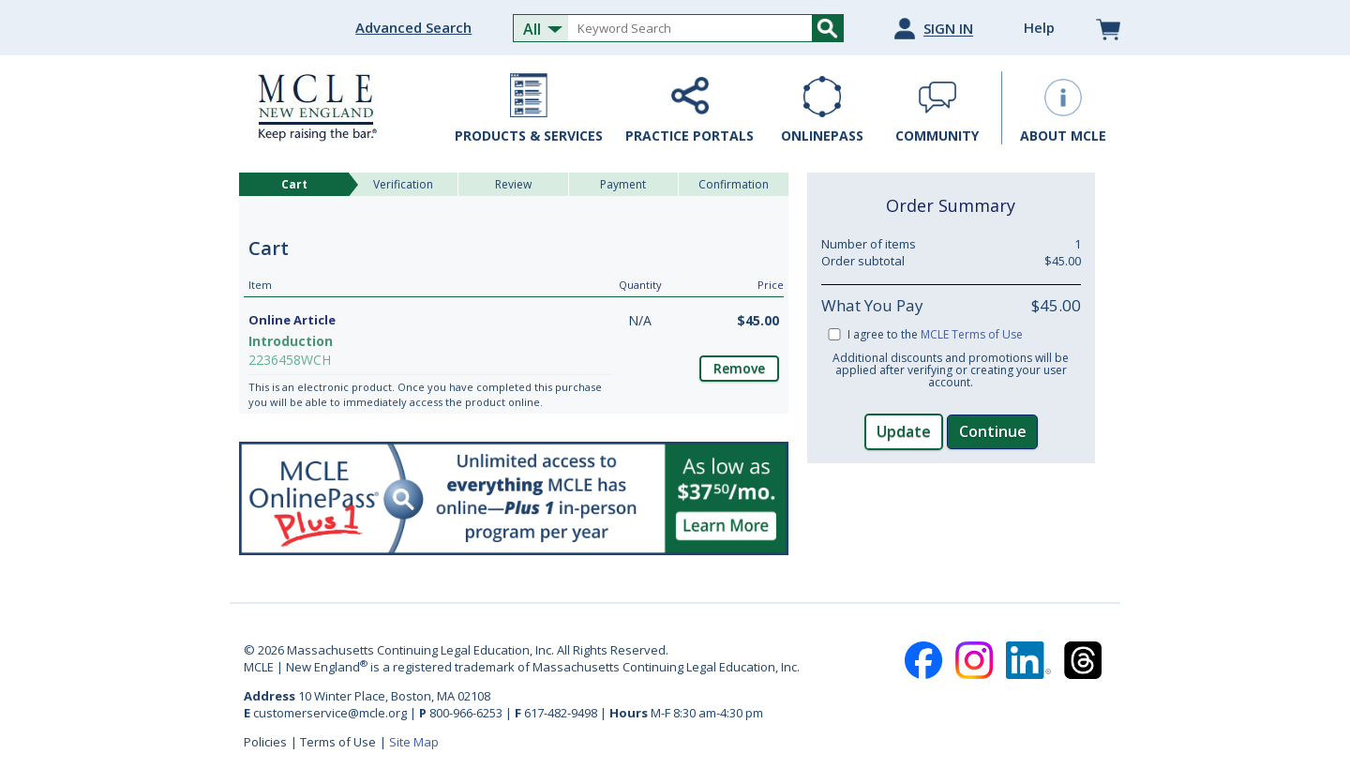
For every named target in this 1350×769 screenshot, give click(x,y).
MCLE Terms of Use (972, 334)
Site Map (414, 741)
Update (904, 431)
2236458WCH (289, 360)
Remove (739, 368)
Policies (265, 741)
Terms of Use (338, 741)
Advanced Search (413, 27)
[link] (951, 521)
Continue (993, 431)
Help (1039, 27)
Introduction (290, 341)
